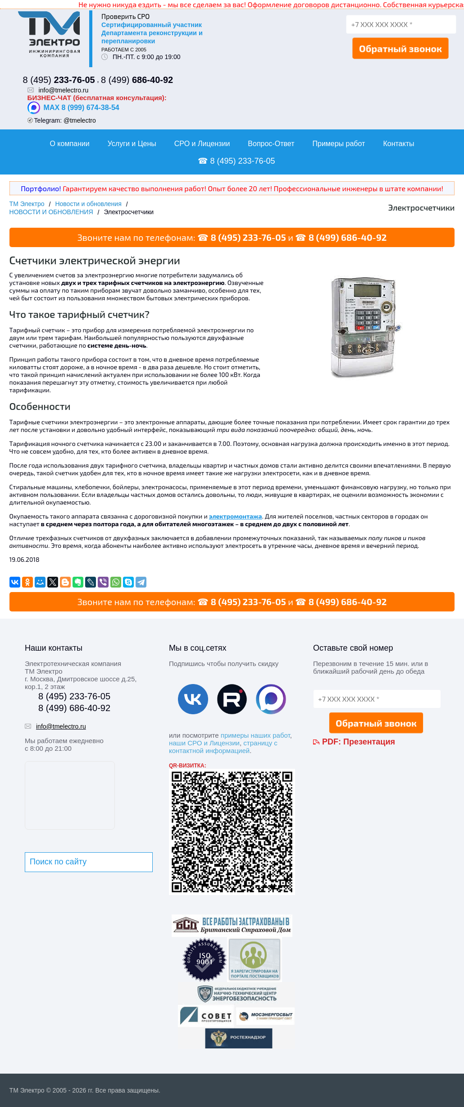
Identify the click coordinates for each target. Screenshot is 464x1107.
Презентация (369, 741)
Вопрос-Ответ (271, 143)
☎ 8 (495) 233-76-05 (236, 160)
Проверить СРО (125, 16)
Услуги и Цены (132, 143)
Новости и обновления (88, 203)
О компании (69, 143)
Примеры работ (338, 143)
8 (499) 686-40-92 (348, 237)
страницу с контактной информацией (223, 746)
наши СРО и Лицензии (204, 743)
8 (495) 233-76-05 (248, 237)
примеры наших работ (255, 735)
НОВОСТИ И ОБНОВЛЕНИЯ (51, 212)
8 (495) (59, 80)
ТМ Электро (27, 203)
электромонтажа (235, 516)
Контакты (398, 143)
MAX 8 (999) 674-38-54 (73, 107)
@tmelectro (80, 120)
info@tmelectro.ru (64, 90)
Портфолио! (41, 188)
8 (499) (137, 80)
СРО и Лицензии (202, 143)
